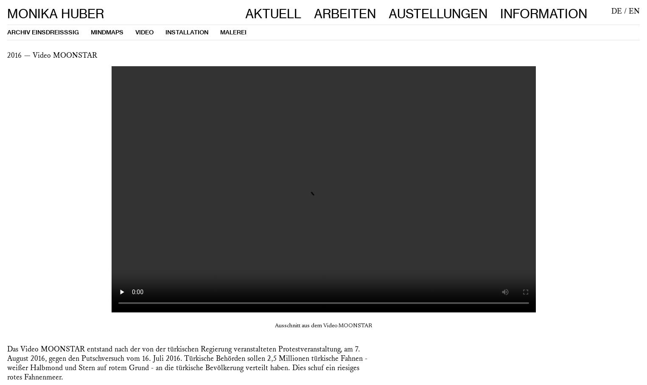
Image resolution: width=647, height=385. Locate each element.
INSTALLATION (186, 32)
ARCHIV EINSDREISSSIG (43, 32)
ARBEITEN (345, 13)
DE (616, 11)
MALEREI (233, 32)
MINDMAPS (107, 32)
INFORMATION (543, 13)
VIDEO (144, 32)
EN (634, 11)
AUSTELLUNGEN (444, 13)
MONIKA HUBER (55, 13)
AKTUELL (273, 13)
